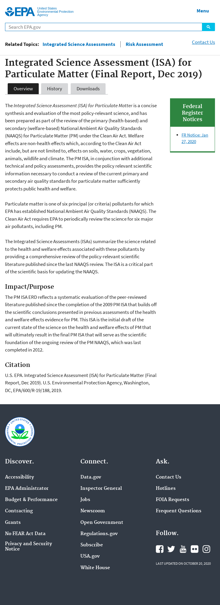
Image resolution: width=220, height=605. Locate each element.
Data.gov (90, 477)
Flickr (194, 549)
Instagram (206, 549)
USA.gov (90, 556)
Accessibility (19, 477)
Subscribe (91, 545)
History (54, 88)
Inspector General (101, 488)
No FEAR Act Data (25, 534)
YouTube (183, 549)
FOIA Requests (172, 500)
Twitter (171, 549)
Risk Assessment (144, 44)
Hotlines (166, 488)
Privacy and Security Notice (28, 546)
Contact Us (203, 42)
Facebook (160, 549)
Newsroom (92, 511)
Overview (23, 88)
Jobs (85, 500)
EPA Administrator (26, 488)
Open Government (101, 522)
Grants (13, 522)
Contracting (19, 511)
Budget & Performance (31, 500)
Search (208, 27)
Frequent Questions (178, 511)
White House (95, 568)
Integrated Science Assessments (79, 44)
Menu (203, 10)
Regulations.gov (99, 534)
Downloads (88, 88)
